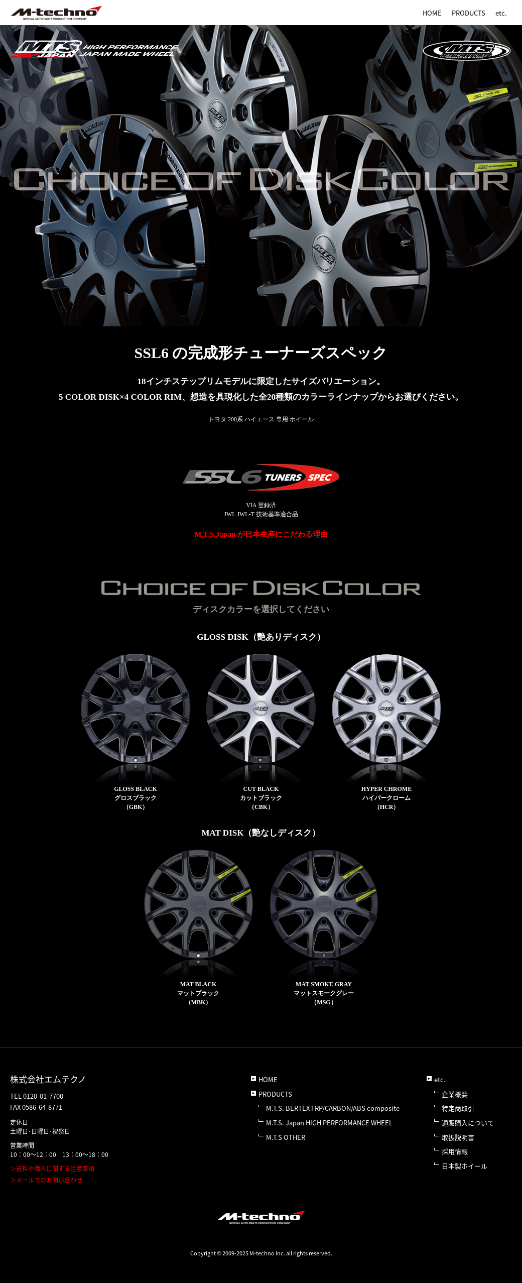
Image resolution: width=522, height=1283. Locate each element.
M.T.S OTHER (285, 1137)
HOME (432, 13)
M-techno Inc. (267, 1253)
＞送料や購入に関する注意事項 (52, 1168)
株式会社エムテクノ (48, 1079)
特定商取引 (458, 1108)
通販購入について (468, 1122)
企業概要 (455, 1094)
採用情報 (455, 1151)
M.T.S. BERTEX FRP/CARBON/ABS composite (333, 1108)
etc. (501, 13)
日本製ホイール (464, 1166)
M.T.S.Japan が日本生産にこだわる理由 (261, 534)
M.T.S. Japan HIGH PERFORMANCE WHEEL (329, 1122)
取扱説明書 (458, 1137)
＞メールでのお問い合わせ (46, 1180)
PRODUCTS (468, 13)
